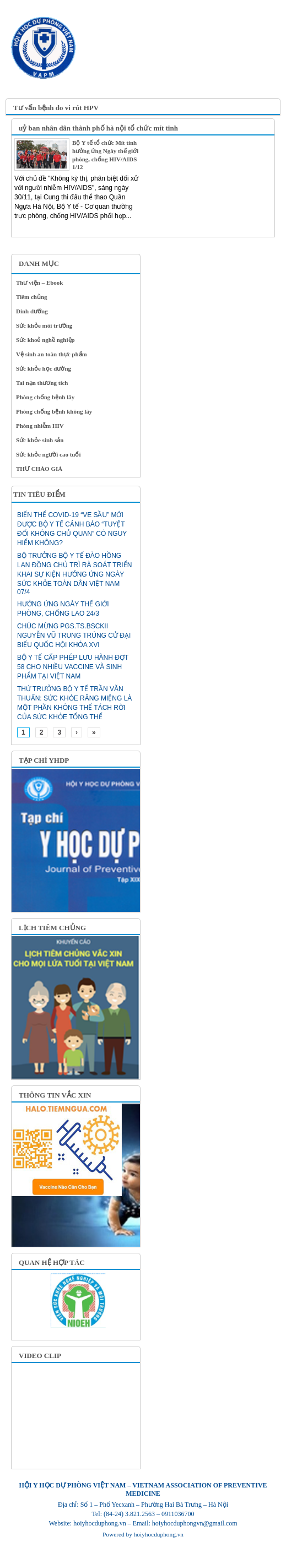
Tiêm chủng (31, 297)
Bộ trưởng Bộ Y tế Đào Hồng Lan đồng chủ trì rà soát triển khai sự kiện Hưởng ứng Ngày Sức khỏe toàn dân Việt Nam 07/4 (74, 574)
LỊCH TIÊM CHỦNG (52, 928)
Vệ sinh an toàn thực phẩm (51, 354)
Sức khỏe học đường (43, 368)
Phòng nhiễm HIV (40, 425)
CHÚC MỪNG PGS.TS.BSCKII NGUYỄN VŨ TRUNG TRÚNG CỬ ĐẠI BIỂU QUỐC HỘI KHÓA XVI (74, 635)
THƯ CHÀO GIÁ (39, 468)
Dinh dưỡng (32, 311)
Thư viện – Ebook (39, 282)
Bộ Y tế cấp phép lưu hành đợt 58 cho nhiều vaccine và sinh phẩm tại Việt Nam (72, 667)
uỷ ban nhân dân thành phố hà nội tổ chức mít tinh (98, 128)
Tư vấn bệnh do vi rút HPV (56, 108)
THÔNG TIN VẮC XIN (55, 1095)
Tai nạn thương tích (42, 382)
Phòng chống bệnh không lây (54, 411)
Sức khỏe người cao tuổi (48, 454)
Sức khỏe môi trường (44, 325)
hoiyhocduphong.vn (159, 1534)
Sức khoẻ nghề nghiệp (45, 339)
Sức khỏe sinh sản (39, 440)
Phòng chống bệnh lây (45, 397)
